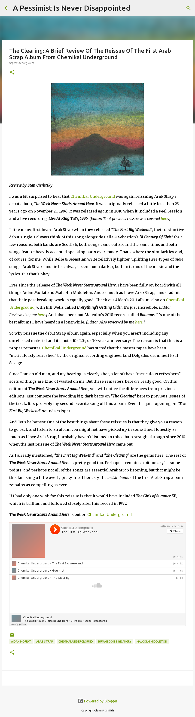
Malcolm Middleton (152, 641)
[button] (12, 72)
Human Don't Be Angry (114, 641)
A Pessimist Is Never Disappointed (71, 8)
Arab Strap (44, 641)
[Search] (137, 8)
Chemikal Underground (92, 196)
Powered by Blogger (97, 701)
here (164, 218)
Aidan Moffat (21, 641)
